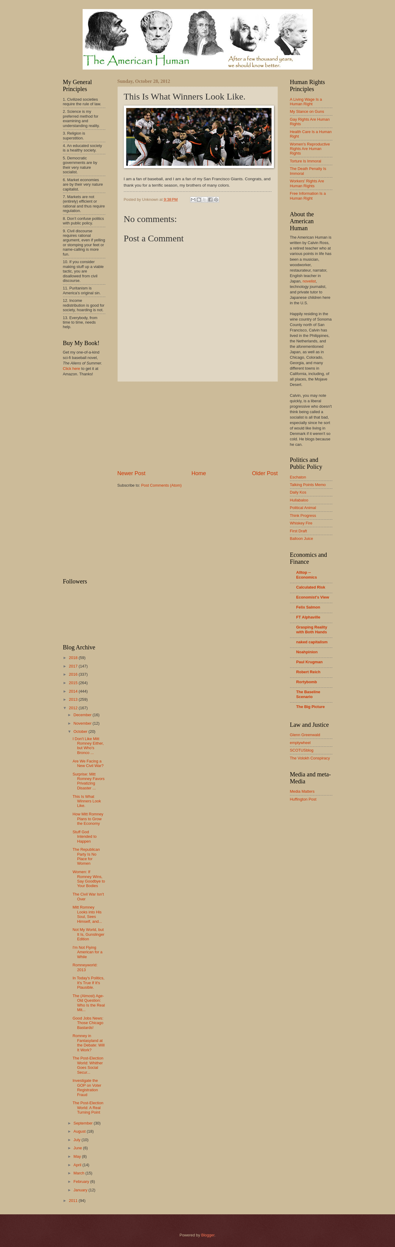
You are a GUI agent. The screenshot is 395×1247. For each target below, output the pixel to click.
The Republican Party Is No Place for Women (86, 856)
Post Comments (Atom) (161, 485)
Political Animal (303, 507)
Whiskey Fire (301, 523)
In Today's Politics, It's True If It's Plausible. (88, 983)
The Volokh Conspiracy (310, 758)
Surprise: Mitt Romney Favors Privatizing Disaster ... (89, 781)
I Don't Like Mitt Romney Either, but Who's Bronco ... (88, 745)
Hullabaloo (299, 500)
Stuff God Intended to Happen (85, 837)
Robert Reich (308, 672)
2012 (73, 708)
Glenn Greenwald (305, 735)
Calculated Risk (310, 587)
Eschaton (298, 477)
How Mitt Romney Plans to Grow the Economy (88, 819)
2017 (73, 666)
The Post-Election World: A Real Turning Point (88, 1108)
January (81, 1190)
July (77, 1140)
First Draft (298, 531)
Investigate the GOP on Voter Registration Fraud (87, 1087)
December (83, 715)
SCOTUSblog (302, 750)
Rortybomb (306, 682)
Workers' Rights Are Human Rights (307, 183)
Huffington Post (303, 799)
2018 (73, 657)
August (80, 1131)
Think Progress (303, 515)
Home (198, 473)
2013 (73, 699)
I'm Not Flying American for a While (88, 952)
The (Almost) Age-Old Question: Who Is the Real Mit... (89, 1003)
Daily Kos (298, 492)
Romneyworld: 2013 (85, 967)
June (78, 1148)
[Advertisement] (197, 425)
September (84, 1123)
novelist (309, 281)
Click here (71, 368)
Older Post (265, 473)
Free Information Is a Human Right (308, 195)
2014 (73, 691)
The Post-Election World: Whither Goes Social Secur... (88, 1065)
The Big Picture (310, 706)
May (78, 1156)
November (83, 723)
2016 (73, 674)
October (81, 731)
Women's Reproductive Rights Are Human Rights (310, 149)
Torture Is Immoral (305, 161)
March (79, 1173)
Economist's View (312, 597)
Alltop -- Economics (306, 574)
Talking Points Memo (308, 484)
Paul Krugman (309, 662)
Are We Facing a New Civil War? (88, 763)
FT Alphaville (308, 617)
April (78, 1165)
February (82, 1181)
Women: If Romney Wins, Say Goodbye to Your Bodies (89, 879)
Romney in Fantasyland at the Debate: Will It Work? (89, 1042)
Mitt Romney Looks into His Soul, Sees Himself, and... (87, 914)
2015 (73, 683)
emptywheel (300, 742)
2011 (73, 1200)
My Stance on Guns (307, 111)
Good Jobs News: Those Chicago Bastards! (88, 1023)
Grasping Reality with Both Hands (311, 629)
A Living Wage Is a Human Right (306, 101)
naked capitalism (312, 642)
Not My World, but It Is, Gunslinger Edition (88, 934)
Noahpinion (307, 652)
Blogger (208, 1235)
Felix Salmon (308, 607)
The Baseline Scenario (308, 694)
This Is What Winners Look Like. (87, 801)
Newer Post (131, 473)
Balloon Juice (301, 538)
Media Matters (302, 791)
